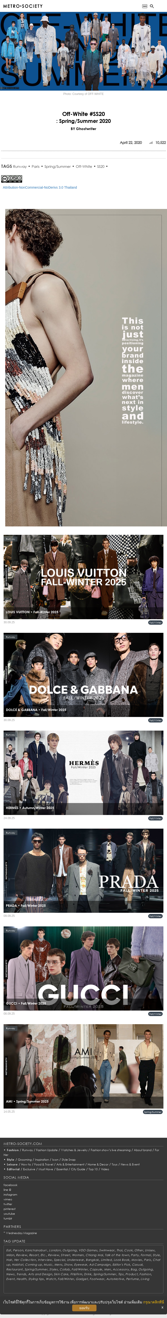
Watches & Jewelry (74, 1150)
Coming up (33, 1264)
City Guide (78, 1169)
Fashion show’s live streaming (111, 1150)
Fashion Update (47, 1150)
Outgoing (69, 1250)
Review (21, 1255)
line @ (7, 1190)
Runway (20, 166)
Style (11, 1159)
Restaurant (14, 1269)
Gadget (82, 1279)
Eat (8, 1250)
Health (21, 1279)
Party (135, 1255)
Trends (21, 1274)
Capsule (96, 1269)
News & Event (130, 1164)
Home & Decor (98, 1164)
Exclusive (29, 1169)
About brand (143, 1150)
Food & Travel (43, 1164)
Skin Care (61, 1274)
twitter (8, 1204)
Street (65, 1255)
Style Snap (69, 1159)
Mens (58, 1264)
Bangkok (92, 1260)
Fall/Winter (155, 622)
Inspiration (42, 1159)
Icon (55, 1159)
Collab (65, 1269)
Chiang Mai (94, 1255)
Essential (62, 1169)
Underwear (75, 1260)
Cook (128, 1250)
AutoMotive (115, 1279)
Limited (106, 1260)
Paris (36, 166)
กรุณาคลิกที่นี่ (153, 1302)
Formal (146, 1255)
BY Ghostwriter (83, 128)
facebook (10, 1185)
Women (78, 1255)
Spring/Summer (58, 166)
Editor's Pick (121, 1264)
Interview (45, 1260)
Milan (10, 1255)
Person (18, 1250)
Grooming (25, 1159)
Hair (9, 1260)
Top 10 (93, 1169)
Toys (114, 1164)
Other (138, 1250)
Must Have (46, 1169)
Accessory (121, 1269)
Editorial (13, 1169)
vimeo (8, 1199)
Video (105, 1169)
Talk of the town (117, 1255)
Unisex (149, 1250)
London (55, 1250)
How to (26, 1164)
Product (131, 1274)
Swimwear (107, 1250)
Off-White (84, 166)
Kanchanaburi (36, 1250)
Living (145, 1279)
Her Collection (25, 1260)
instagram (10, 1194)
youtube (9, 1213)
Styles (53, 1269)
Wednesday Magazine (21, 1233)
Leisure (12, 1164)
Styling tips (36, 1279)
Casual (137, 1264)
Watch (51, 1279)
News (10, 1274)
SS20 (100, 166)
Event (10, 1279)
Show (68, 1264)
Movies (136, 1260)
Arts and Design (40, 1274)
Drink (87, 1274)
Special (59, 1260)
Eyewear (80, 1264)
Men (107, 1269)
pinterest (9, 1209)
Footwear (97, 1279)
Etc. (43, 1255)
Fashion (13, 1150)
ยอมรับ (84, 1308)
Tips (121, 1274)
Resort (34, 1255)
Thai (119, 1250)
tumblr (8, 1218)
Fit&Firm (76, 1274)
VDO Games (88, 1250)
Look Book (121, 1260)
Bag (134, 1269)
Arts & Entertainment (70, 1164)
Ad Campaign (100, 1264)
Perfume (132, 1279)
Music (48, 1264)
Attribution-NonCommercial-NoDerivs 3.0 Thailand (40, 187)
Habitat (17, 1264)
